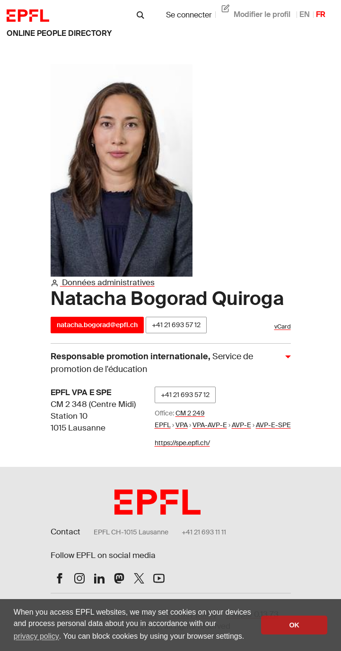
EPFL (163, 425)
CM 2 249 (190, 413)
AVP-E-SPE (273, 425)
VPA (181, 425)
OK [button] (294, 625)
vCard (282, 326)
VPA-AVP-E (209, 425)
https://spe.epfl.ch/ (182, 443)
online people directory (59, 33)
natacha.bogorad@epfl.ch (97, 325)
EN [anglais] (304, 14)
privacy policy (36, 636)
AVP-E (241, 425)
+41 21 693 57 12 (176, 325)
